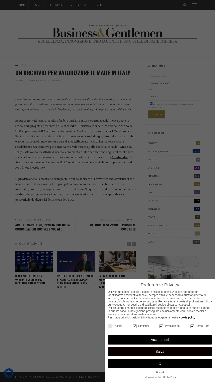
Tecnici (115, 325)
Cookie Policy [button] (169, 377)
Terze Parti (199, 325)
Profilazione (169, 325)
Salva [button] (159, 352)
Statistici (141, 325)
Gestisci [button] (160, 372)
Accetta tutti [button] (160, 340)
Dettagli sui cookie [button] (152, 377)
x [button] (160, 363)
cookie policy (187, 317)
